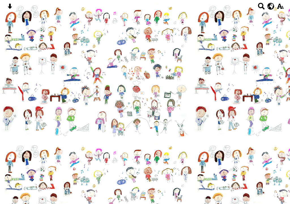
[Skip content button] (10, 8)
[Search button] (261, 8)
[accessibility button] (280, 8)
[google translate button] (271, 6)
